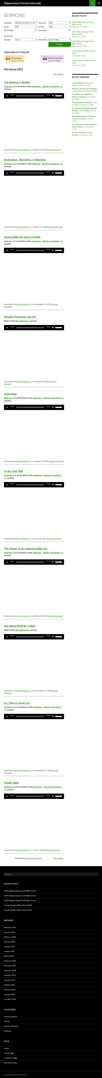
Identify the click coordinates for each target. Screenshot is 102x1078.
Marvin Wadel (80, 118)
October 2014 (10, 999)
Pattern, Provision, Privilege (84, 88)
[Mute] (53, 95)
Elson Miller (85, 110)
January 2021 (9, 951)
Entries (9, 1053)
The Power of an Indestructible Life (25, 548)
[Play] (7, 95)
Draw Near (10, 393)
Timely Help (11, 782)
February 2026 (10, 927)
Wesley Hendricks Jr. (23, 150)
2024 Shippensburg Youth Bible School (20, 900)
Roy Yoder (78, 91)
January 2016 (9, 980)
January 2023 (9, 942)
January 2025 (9, 932)
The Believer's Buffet (17, 82)
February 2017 (10, 975)
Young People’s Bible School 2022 (18, 910)
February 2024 (10, 937)
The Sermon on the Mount (83, 124)
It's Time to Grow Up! (17, 703)
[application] (34, 95)
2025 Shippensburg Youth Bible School (20, 895)
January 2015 (9, 994)
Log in (6, 1048)
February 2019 (10, 965)
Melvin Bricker (78, 127)
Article (7, 1021)
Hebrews (8, 86)
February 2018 (10, 970)
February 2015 (10, 989)
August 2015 (9, 985)
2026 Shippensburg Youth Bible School (20, 891)
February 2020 (10, 961)
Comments (10, 1058)
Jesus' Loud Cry (79, 132)
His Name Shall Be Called (19, 626)
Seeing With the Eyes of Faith (22, 237)
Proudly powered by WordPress (15, 1075)
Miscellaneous (22, 321)
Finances (7, 1031)
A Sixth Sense (78, 83)
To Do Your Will (13, 471)
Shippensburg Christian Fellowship (22, 3)
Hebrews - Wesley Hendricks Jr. (47, 86)
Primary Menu (99, 3)
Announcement (10, 1016)
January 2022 (9, 946)
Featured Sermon (11, 1026)
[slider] (30, 95)
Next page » (58, 74)
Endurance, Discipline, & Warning (25, 159)
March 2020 (9, 956)
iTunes (14, 60)
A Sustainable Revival (81, 102)
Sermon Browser (34, 858)
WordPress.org (10, 1063)
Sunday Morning (53, 150)
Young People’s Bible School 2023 (18, 905)
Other (21, 60)
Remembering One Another (84, 116)
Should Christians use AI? (20, 316)
